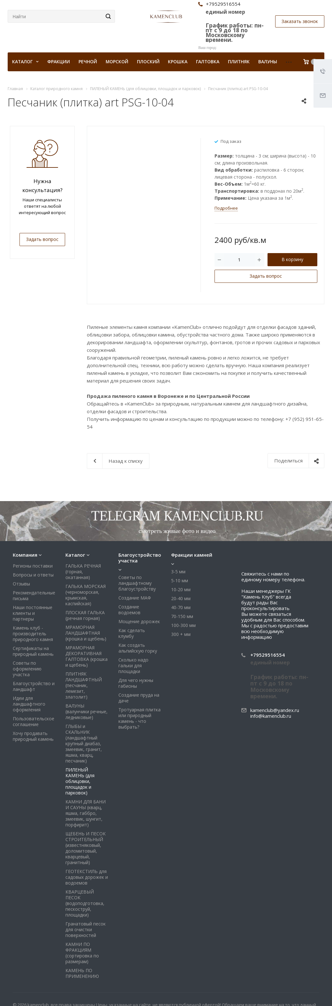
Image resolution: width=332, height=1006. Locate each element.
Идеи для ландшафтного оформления (29, 704)
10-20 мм (181, 589)
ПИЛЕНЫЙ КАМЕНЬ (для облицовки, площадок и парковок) (79, 781)
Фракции (58, 61)
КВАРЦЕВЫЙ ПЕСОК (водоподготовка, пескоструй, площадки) (84, 903)
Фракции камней (191, 555)
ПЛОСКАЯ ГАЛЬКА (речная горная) (85, 615)
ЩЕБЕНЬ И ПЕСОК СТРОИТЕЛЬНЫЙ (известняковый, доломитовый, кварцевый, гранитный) (85, 848)
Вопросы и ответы (33, 575)
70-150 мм (182, 616)
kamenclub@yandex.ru (274, 710)
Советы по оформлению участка (27, 668)
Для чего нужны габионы (135, 683)
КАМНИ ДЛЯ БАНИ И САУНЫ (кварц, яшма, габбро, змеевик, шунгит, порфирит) (85, 813)
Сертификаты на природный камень (33, 651)
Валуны (267, 61)
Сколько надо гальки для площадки (133, 665)
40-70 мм (181, 607)
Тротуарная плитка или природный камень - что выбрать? (139, 718)
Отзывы (21, 584)
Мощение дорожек (139, 621)
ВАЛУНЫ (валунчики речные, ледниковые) (86, 711)
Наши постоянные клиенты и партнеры (32, 613)
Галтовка (207, 61)
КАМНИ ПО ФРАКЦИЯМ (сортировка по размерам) (82, 952)
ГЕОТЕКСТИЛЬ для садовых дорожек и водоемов (86, 877)
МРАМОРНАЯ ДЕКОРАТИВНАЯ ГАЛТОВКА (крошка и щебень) (86, 656)
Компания (25, 555)
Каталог (75, 555)
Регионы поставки (33, 566)
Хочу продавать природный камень (33, 736)
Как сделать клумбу (131, 633)
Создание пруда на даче (138, 698)
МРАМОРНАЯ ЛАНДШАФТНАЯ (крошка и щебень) (85, 633)
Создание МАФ (134, 598)
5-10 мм (179, 580)
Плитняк (239, 61)
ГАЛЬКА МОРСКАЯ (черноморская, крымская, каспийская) (85, 595)
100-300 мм (183, 625)
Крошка (177, 61)
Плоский (148, 61)
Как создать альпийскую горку (137, 648)
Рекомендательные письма (34, 595)
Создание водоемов (129, 609)
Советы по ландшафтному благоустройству (137, 583)
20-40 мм (181, 598)
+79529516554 (267, 655)
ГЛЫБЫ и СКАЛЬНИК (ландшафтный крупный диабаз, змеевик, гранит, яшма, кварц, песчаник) (83, 743)
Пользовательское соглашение (33, 721)
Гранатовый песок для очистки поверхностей (85, 929)
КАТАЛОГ (25, 61)
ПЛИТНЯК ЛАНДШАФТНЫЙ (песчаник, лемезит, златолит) (83, 685)
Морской (117, 61)
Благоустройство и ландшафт (34, 686)
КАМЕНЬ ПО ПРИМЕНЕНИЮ (82, 973)
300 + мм (181, 634)
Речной (88, 61)
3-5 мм (178, 572)
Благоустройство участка (139, 558)
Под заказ (231, 141)
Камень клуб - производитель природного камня (33, 633)
